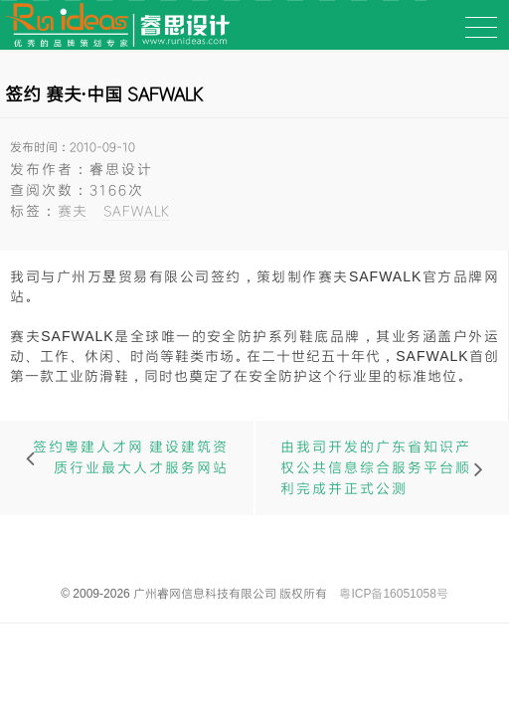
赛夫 (72, 210)
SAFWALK (136, 210)
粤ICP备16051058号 (393, 594)
